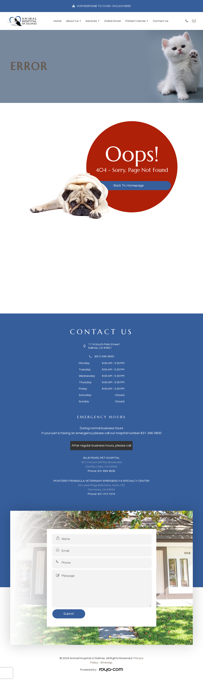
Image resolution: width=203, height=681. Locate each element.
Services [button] (92, 21)
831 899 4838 (106, 471)
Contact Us (160, 21)
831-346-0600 (151, 433)
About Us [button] (73, 21)
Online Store (112, 21)
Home (57, 21)
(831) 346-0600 (104, 356)
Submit (68, 613)
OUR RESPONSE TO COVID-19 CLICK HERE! (104, 6)
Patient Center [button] (136, 21)
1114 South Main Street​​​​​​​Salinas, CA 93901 (104, 346)
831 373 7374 (106, 494)
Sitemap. (106, 662)
